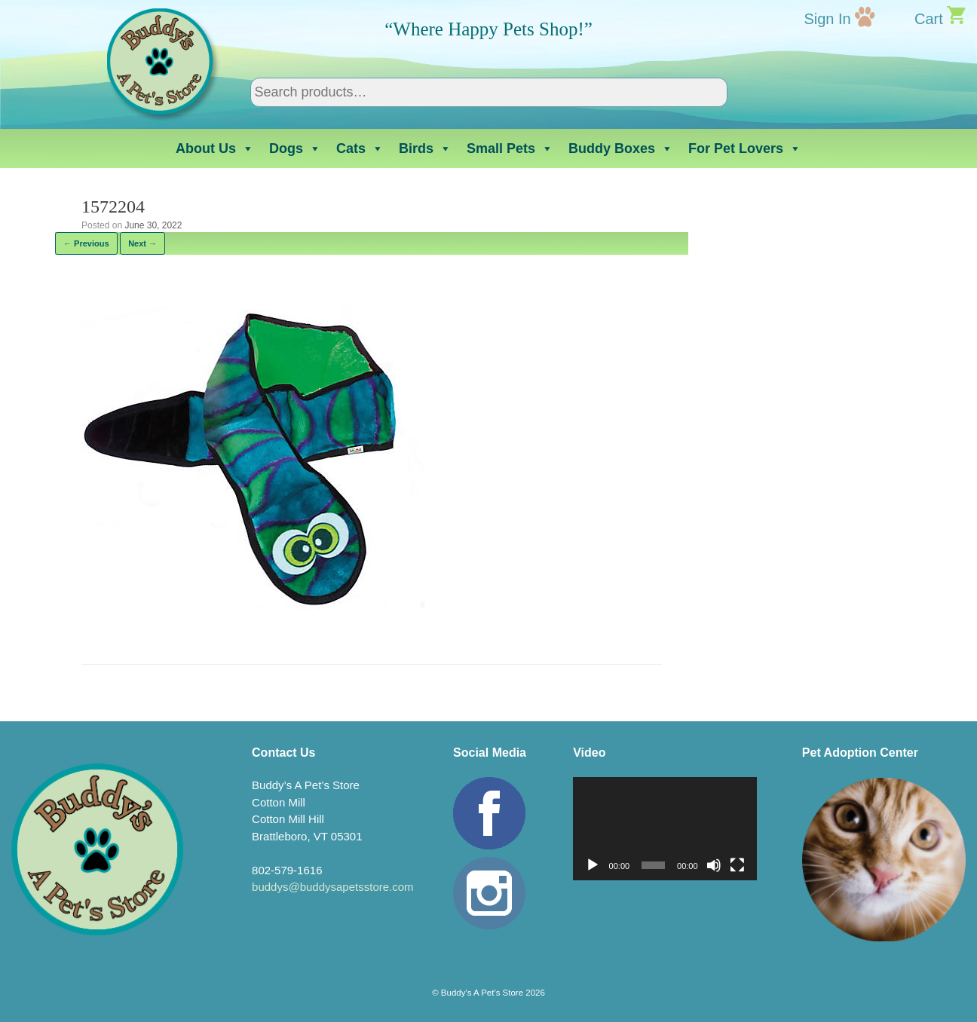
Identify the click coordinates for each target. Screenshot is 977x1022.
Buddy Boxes (620, 148)
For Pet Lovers (744, 148)
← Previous (86, 243)
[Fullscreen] (737, 865)
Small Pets (510, 148)
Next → (142, 243)
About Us (215, 148)
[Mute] (713, 865)
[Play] (592, 865)
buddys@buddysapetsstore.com (333, 886)
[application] (665, 828)
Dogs (295, 148)
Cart (928, 19)
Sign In (827, 19)
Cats (360, 148)
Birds (425, 148)
